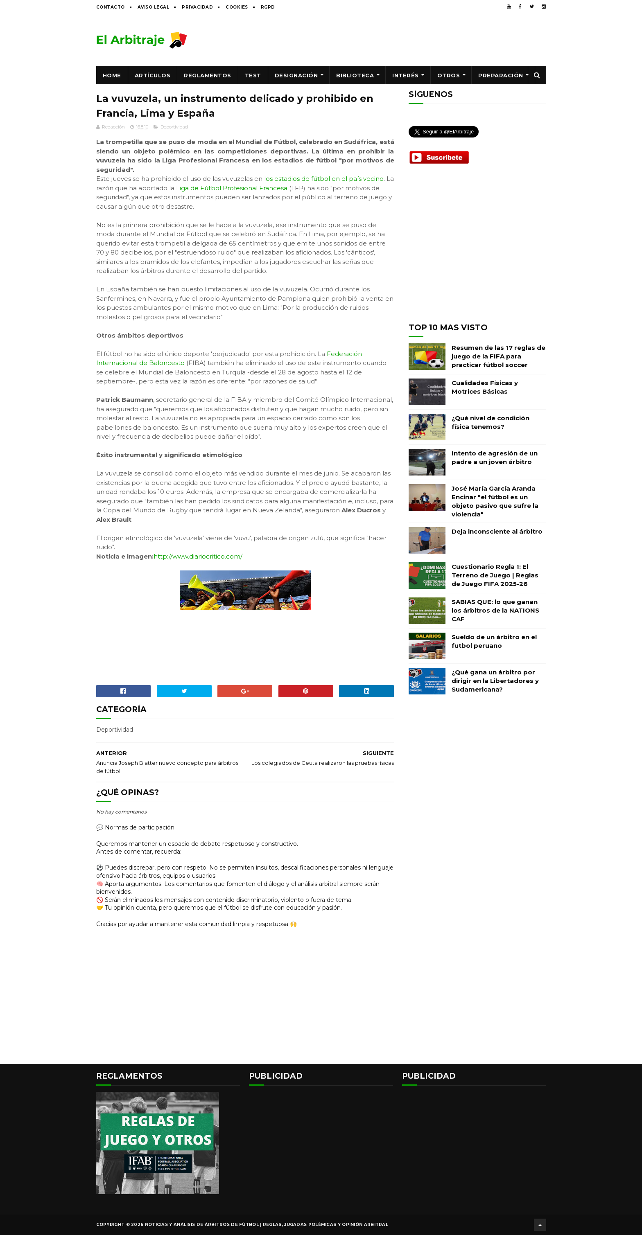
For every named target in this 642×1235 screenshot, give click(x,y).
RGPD (268, 7)
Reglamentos (207, 75)
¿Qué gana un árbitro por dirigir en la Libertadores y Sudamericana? (495, 680)
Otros (448, 75)
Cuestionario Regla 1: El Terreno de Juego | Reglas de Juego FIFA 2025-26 (495, 575)
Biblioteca (355, 75)
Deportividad (174, 127)
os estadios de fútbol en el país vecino (325, 179)
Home (112, 75)
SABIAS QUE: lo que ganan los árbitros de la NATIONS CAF (495, 610)
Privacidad (197, 7)
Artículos (153, 75)
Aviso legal (154, 7)
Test (253, 75)
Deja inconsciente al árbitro (497, 531)
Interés (405, 75)
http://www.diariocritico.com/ (198, 556)
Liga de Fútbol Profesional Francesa (231, 188)
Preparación (500, 75)
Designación (296, 75)
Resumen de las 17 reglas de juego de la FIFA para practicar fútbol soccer (498, 356)
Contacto (110, 7)
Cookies (237, 7)
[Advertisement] (397, 39)
